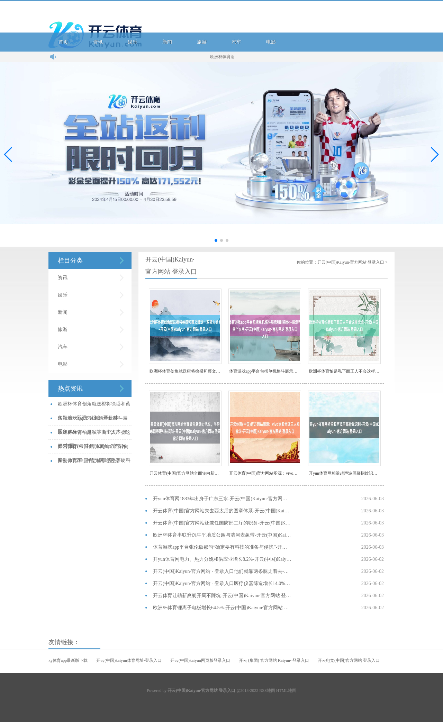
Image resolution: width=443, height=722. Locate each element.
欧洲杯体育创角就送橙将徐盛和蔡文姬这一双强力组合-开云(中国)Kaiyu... (94, 406)
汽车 (236, 42)
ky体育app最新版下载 (68, 660)
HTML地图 (286, 690)
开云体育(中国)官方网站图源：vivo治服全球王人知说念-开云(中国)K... (93, 463)
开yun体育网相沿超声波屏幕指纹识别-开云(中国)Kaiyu (345, 473)
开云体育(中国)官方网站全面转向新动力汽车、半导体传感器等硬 (186, 473)
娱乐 (132, 42)
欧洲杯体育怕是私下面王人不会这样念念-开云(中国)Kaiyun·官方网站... (94, 435)
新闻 (167, 42)
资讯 (98, 42)
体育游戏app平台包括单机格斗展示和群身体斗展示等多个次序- (265, 371)
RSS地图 (267, 690)
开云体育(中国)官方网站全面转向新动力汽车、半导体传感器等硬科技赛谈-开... (94, 449)
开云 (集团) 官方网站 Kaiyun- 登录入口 (274, 660)
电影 (271, 42)
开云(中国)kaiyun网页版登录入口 (200, 660)
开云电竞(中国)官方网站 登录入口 (349, 660)
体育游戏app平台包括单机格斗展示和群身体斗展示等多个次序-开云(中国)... (93, 420)
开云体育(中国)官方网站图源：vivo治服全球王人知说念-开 (265, 473)
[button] (435, 154)
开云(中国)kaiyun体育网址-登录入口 (129, 660)
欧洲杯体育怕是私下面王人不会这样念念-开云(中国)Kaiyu (345, 371)
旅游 (202, 42)
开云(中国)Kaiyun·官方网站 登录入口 (350, 262)
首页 (63, 42)
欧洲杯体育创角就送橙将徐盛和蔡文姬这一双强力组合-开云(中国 (186, 371)
